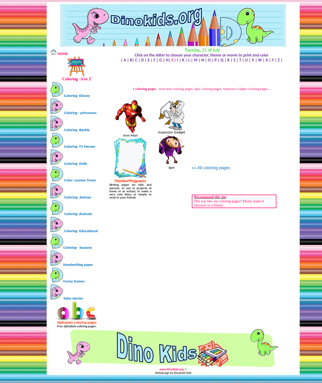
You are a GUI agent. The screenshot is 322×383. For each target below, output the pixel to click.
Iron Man (130, 135)
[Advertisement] (201, 75)
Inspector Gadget (171, 132)
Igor (172, 167)
